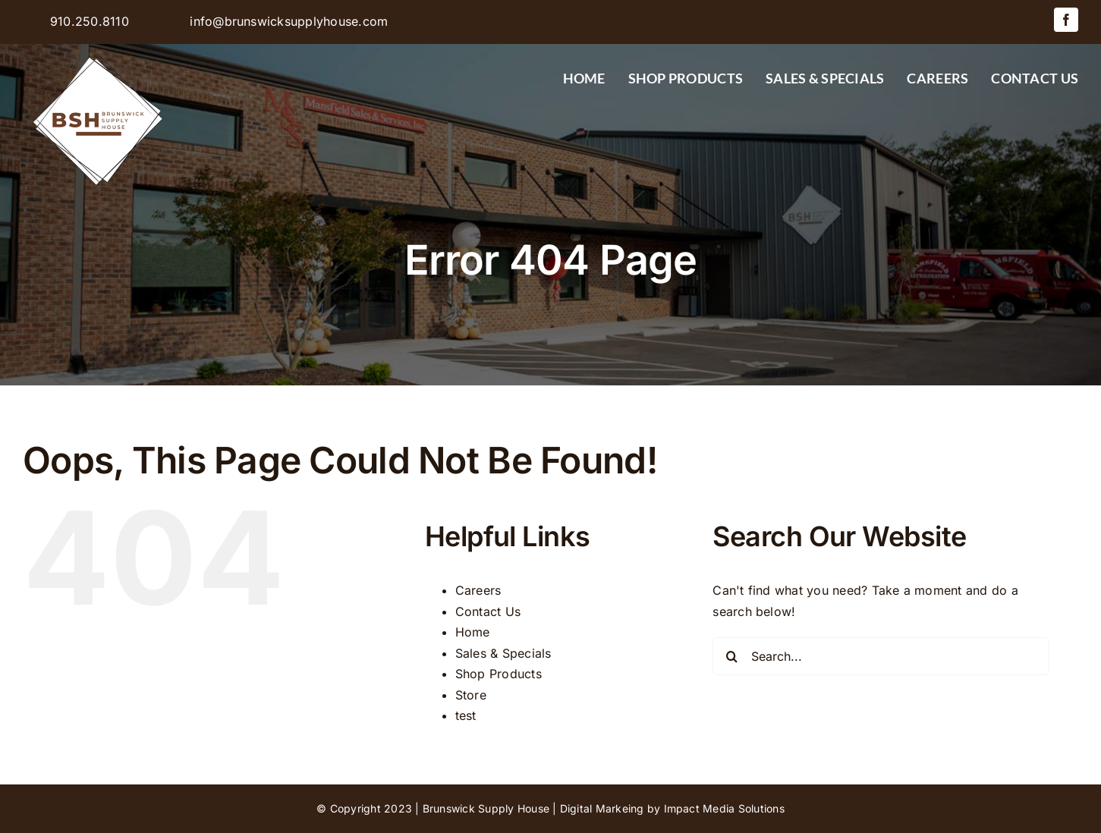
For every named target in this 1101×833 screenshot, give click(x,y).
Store (470, 695)
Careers (478, 590)
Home (472, 632)
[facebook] (1066, 20)
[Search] (731, 656)
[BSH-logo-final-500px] (99, 50)
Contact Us (488, 611)
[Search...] (881, 656)
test (466, 715)
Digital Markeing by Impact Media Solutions (672, 808)
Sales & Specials (503, 653)
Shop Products (498, 673)
